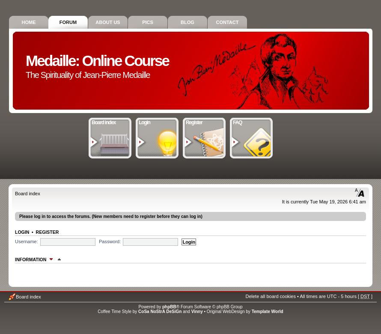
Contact (227, 22)
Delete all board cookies (270, 296)
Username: (26, 241)
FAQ (251, 121)
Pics (147, 22)
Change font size (360, 192)
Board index (110, 121)
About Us (107, 22)
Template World (267, 311)
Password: (110, 241)
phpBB (169, 306)
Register (204, 121)
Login (157, 121)
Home (29, 22)
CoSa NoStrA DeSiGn (160, 311)
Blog (187, 22)
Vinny (197, 311)
